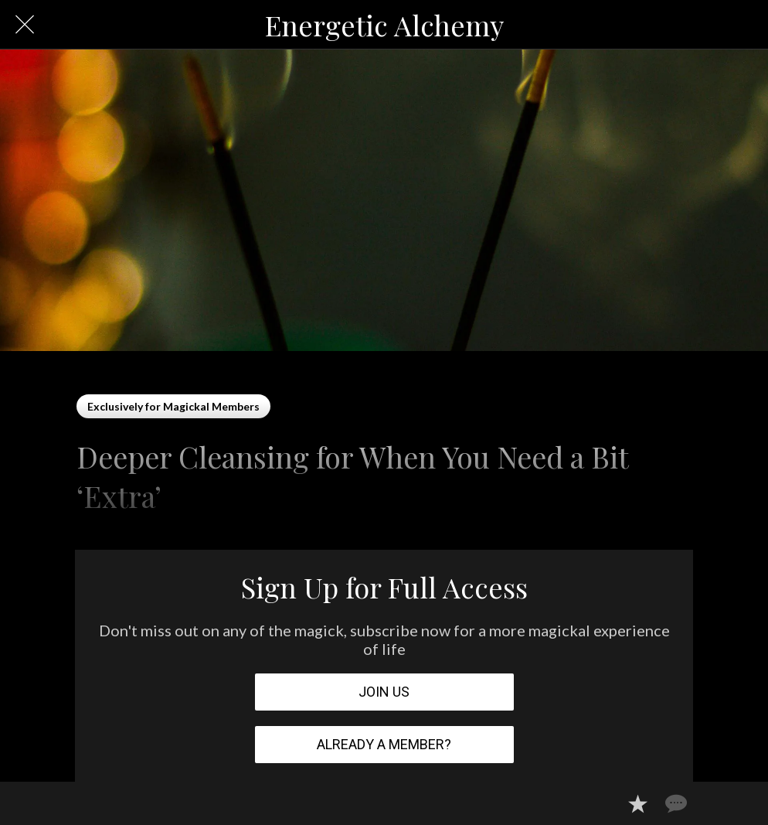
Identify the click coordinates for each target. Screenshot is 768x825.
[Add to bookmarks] (637, 803)
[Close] (24, 24)
